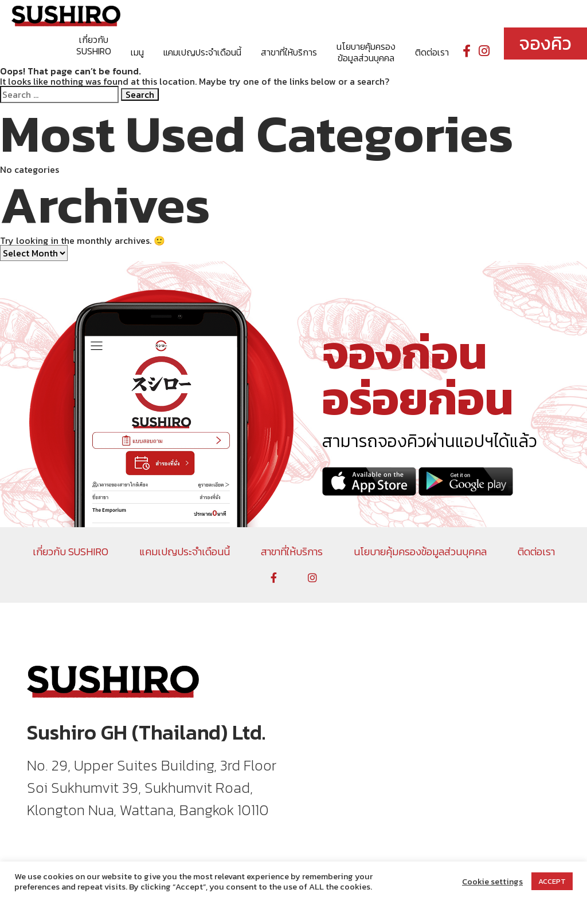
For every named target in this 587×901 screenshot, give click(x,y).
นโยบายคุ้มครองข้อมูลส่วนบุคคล (366, 52)
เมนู (137, 52)
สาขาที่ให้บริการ (289, 52)
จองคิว (545, 43)
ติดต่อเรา (432, 52)
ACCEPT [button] (552, 881)
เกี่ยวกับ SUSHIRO (93, 45)
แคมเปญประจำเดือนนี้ (202, 52)
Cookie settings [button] (492, 881)
